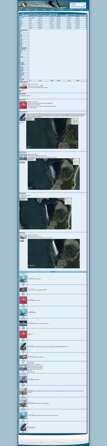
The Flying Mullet (23, 47)
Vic (20, 58)
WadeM (21, 43)
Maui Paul (21, 17)
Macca (20, 44)
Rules (44, 9)
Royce (20, 46)
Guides (36, 9)
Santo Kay (21, 70)
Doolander (21, 74)
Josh (20, 37)
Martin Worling (23, 374)
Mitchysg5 (21, 62)
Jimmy (20, 76)
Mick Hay (21, 68)
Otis (20, 53)
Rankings (61, 9)
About (28, 9)
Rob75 (20, 71)
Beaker (20, 21)
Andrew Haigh (23, 397)
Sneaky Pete (22, 64)
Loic (20, 65)
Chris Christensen (23, 30)
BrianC (20, 40)
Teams (52, 9)
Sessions (71, 9)
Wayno (20, 35)
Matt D (20, 24)
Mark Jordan (23, 318)
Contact (81, 9)
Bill (20, 28)
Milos (20, 50)
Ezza (23, 285)
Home (20, 9)
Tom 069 (21, 67)
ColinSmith (21, 79)
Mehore (21, 23)
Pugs (20, 19)
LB (20, 61)
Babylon (21, 56)
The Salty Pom (22, 49)
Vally (20, 77)
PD (20, 32)
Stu (20, 55)
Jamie (20, 34)
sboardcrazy (23, 273)
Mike (20, 26)
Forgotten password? (76, 6)
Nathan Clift (21, 73)
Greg (20, 52)
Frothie (20, 38)
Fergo (20, 31)
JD (20, 59)
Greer (20, 41)
